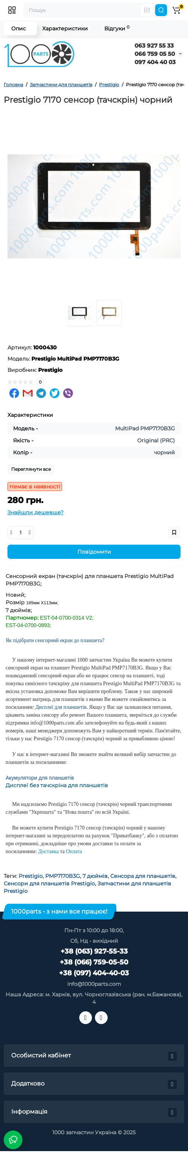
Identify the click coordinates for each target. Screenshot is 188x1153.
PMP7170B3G (62, 876)
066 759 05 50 (155, 53)
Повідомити (94, 551)
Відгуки (116, 28)
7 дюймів (95, 876)
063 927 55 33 (154, 45)
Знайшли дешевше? (35, 512)
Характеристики (65, 28)
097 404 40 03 (155, 62)
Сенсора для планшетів (142, 876)
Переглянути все (31, 469)
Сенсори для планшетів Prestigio (49, 883)
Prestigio (31, 876)
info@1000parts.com (94, 984)
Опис (18, 28)
